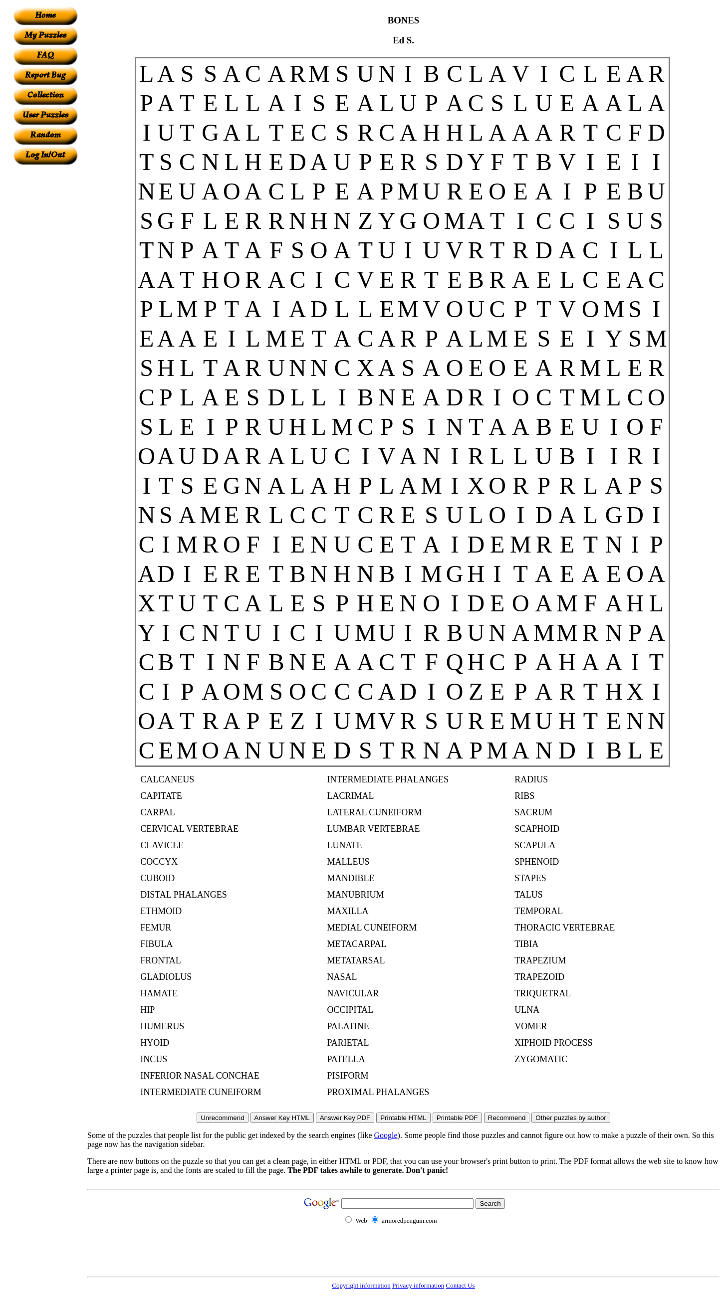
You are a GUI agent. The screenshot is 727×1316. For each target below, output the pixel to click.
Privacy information (418, 1285)
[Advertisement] (45, 314)
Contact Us (460, 1285)
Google (386, 1135)
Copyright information (361, 1285)
